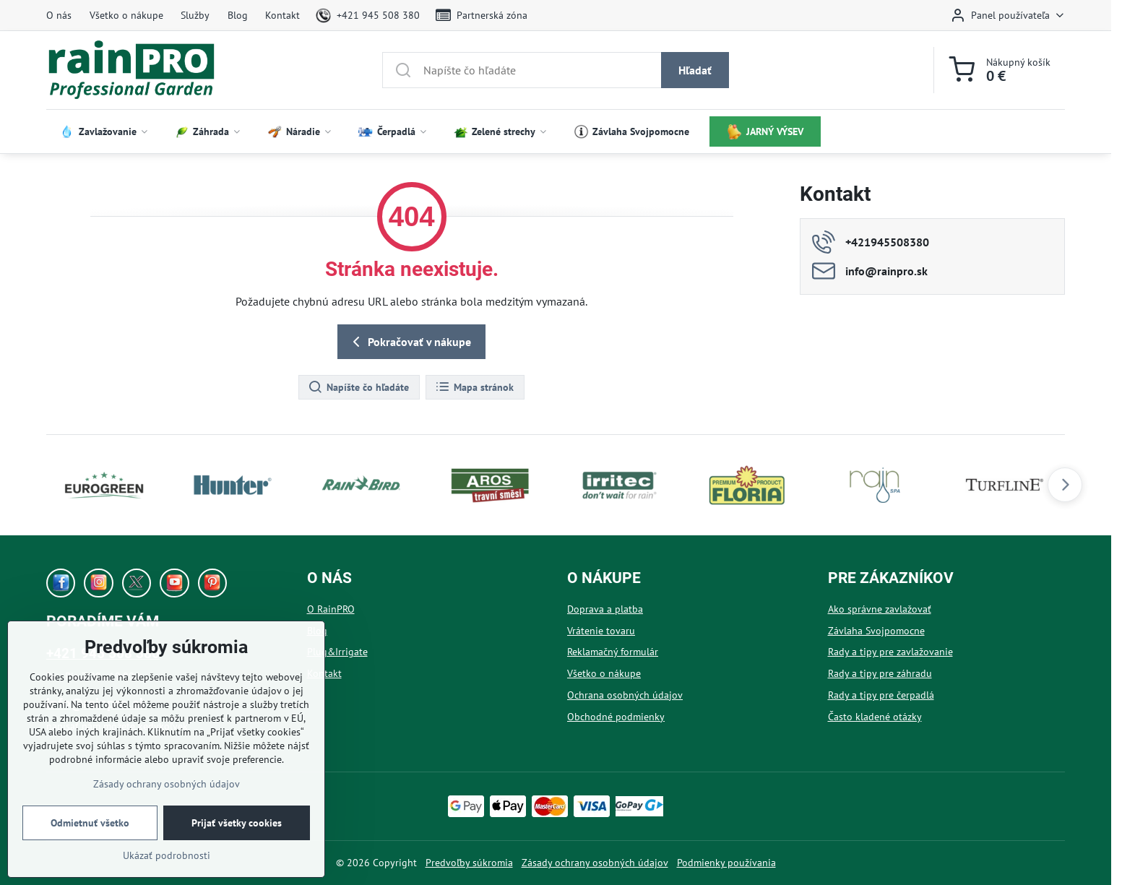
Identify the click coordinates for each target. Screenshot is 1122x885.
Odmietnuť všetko (90, 822)
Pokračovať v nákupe (409, 341)
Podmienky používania (726, 862)
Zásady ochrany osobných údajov (595, 862)
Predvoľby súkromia (469, 862)
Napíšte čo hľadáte (358, 387)
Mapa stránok (474, 387)
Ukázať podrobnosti (166, 855)
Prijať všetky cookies (236, 822)
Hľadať (695, 70)
